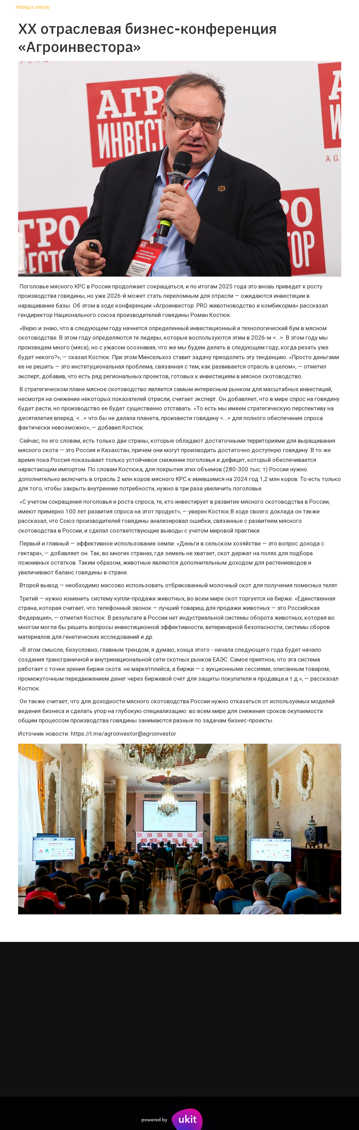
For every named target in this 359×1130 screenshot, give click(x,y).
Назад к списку (33, 7)
